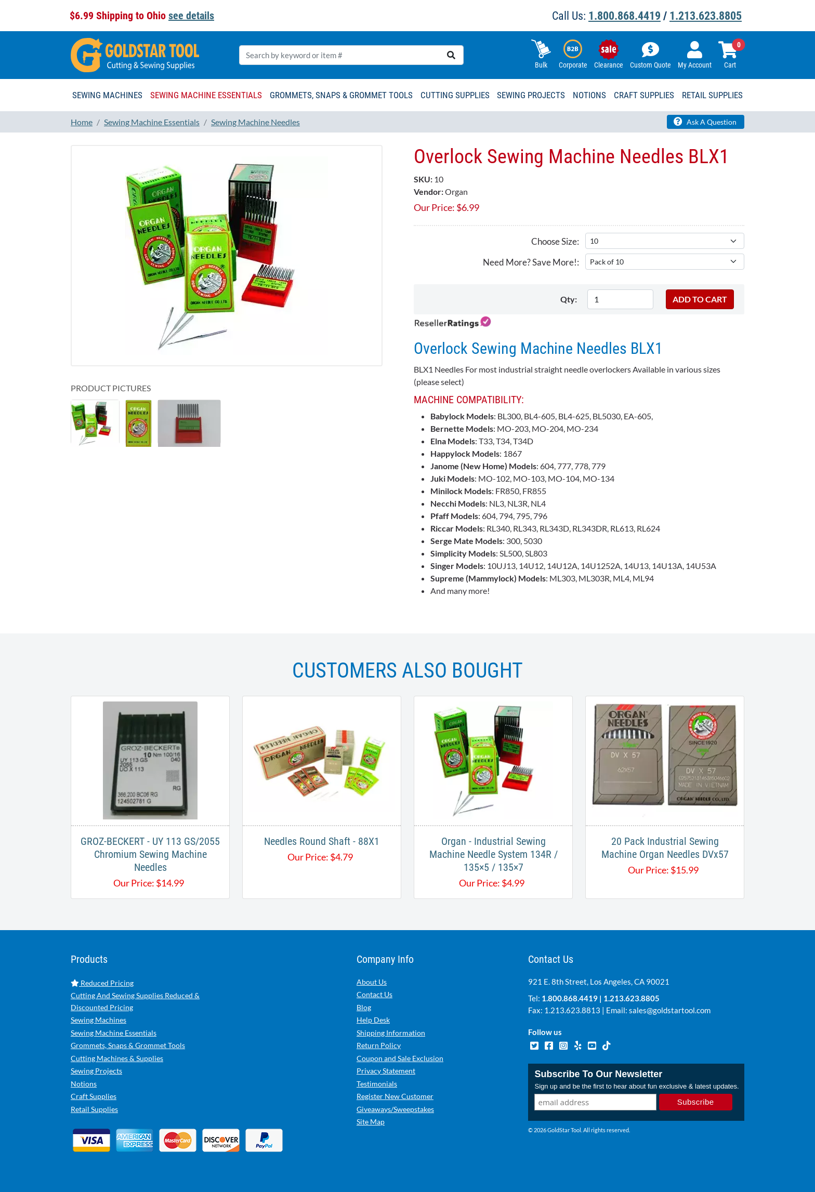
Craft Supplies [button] (644, 95)
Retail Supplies (94, 1109)
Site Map (371, 1121)
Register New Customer (395, 1096)
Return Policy (379, 1045)
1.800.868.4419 (624, 15)
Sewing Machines (98, 1019)
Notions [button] (589, 95)
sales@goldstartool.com (670, 1010)
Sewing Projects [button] (531, 95)
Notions (84, 1083)
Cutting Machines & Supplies (117, 1058)
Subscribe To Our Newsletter (598, 1074)
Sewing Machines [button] (107, 95)
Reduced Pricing (102, 982)
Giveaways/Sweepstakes (395, 1109)
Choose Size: (555, 241)
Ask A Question (705, 121)
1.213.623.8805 (705, 15)
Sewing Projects (96, 1070)
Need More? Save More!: (531, 262)
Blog (364, 1007)
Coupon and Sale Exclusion (400, 1058)
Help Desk (373, 1019)
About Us (372, 981)
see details (191, 15)
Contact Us (374, 994)
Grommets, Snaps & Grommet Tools (128, 1045)
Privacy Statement (386, 1070)
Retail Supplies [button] (712, 95)
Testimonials (377, 1083)
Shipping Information (391, 1032)
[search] (451, 55)
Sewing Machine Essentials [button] (206, 95)
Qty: (568, 299)
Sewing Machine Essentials (113, 1032)
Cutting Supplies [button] (455, 95)
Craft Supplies (93, 1096)
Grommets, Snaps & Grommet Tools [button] (341, 95)
